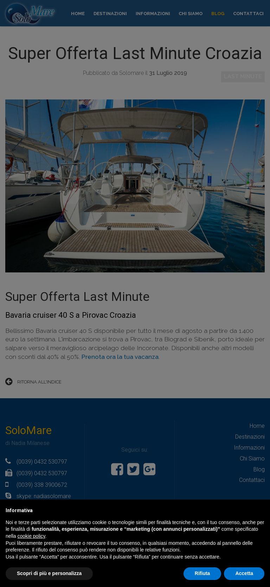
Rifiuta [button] (202, 573)
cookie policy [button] (31, 536)
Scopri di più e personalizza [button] (49, 573)
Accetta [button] (244, 573)
